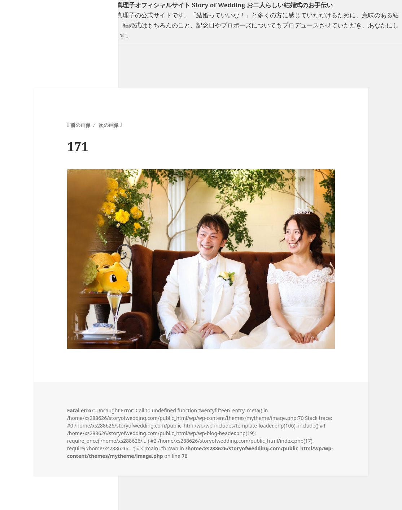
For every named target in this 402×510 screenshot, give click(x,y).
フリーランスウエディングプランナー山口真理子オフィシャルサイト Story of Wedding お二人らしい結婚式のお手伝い (166, 5)
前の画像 (80, 125)
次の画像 (109, 125)
